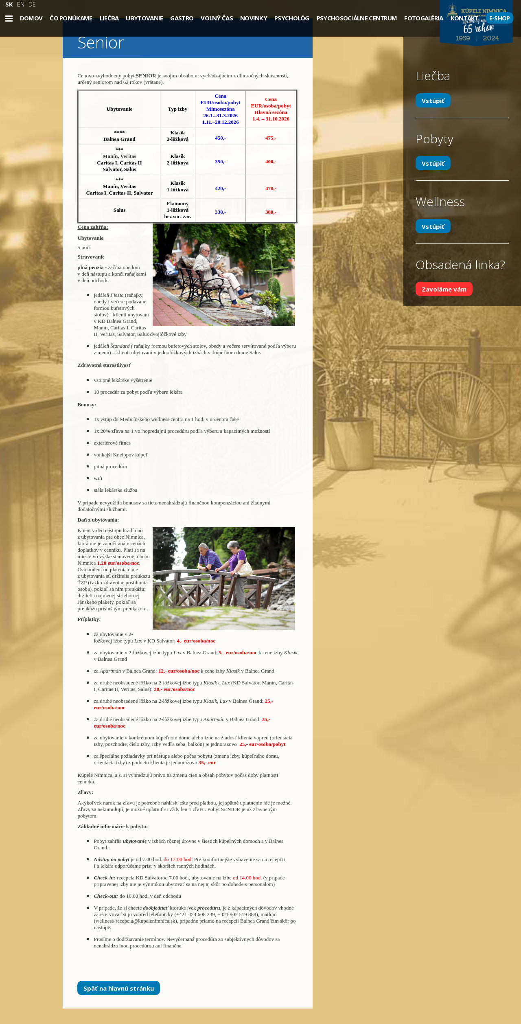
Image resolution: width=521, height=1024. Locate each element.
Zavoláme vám (444, 289)
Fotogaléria (423, 18)
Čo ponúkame (71, 18)
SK (9, 4)
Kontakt (465, 18)
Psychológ (291, 18)
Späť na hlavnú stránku (118, 988)
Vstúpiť (433, 100)
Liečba (109, 18)
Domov (31, 18)
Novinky (253, 18)
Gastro (181, 18)
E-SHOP (499, 18)
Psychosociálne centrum (357, 18)
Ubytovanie (144, 18)
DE (32, 4)
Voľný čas (217, 18)
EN (20, 4)
